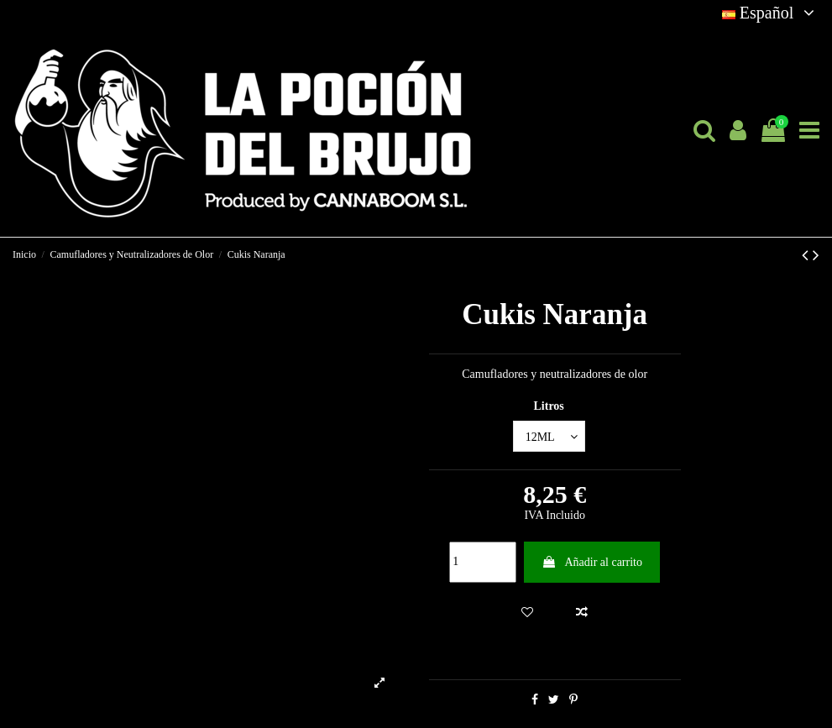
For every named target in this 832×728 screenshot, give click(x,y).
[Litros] (549, 436)
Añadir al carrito (592, 562)
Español (770, 12)
